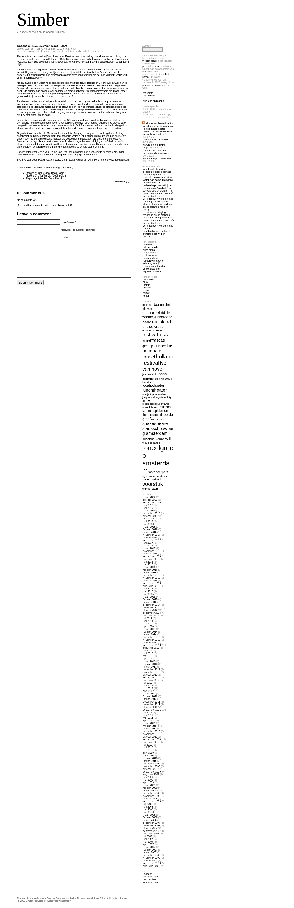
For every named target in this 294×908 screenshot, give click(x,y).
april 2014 (148, 626)
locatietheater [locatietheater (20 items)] (153, 385)
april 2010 (148, 752)
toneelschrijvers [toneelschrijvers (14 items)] (158, 472)
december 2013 (151, 637)
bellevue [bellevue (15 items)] (147, 304)
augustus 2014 (151, 615)
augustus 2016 (151, 559)
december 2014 (151, 604)
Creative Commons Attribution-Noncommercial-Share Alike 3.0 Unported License (87, 898)
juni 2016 (148, 561)
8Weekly (147, 244)
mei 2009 (148, 779)
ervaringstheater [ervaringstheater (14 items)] (152, 330)
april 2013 (148, 658)
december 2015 (151, 575)
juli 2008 (147, 804)
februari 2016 (150, 569)
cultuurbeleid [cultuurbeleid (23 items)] (153, 312)
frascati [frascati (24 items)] (158, 340)
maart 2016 (149, 567)
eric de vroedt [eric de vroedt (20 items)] (153, 327)
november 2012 (151, 672)
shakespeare (97, 51)
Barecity (67, 901)
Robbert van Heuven (153, 260)
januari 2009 (150, 790)
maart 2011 (149, 723)
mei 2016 (148, 564)
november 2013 (151, 639)
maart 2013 (149, 661)
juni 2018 (148, 521)
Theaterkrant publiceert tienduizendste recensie (156, 151)
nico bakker (149, 231)
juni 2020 (148, 505)
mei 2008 (148, 809)
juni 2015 (148, 588)
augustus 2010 (151, 742)
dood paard (46, 51)
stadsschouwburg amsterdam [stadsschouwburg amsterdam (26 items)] (158, 431)
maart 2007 (149, 847)
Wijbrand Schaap (152, 271)
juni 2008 (148, 806)
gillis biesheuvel (61, 51)
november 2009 (151, 766)
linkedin (147, 287)
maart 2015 (149, 596)
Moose (146, 71)
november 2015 (151, 577)
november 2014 (151, 607)
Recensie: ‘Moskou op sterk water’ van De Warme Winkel (158, 178)
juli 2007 (147, 836)
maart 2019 (149, 510)
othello (86, 51)
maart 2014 (149, 629)
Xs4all (146, 295)
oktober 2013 (150, 642)
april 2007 (148, 844)
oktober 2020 (150, 499)
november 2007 (151, 825)
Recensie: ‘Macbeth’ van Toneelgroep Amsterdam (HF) (158, 189)
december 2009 (151, 763)
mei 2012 (148, 688)
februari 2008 (150, 817)
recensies (29, 49)
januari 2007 (150, 852)
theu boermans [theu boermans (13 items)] (151, 442)
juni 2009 (148, 777)
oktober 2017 (150, 537)
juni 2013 (148, 653)
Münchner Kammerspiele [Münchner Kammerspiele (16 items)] (157, 409)
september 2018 (152, 518)
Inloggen (147, 874)
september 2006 (152, 863)
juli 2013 (147, 650)
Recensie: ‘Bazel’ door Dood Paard (45, 173)
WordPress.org (151, 882)
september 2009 (152, 771)
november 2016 (151, 551)
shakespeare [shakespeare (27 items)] (155, 423)
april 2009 (148, 782)
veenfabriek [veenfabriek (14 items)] (160, 476)
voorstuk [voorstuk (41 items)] (152, 484)
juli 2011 (147, 712)
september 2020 (152, 502)
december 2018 (151, 513)
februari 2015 (150, 599)
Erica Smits (149, 250)
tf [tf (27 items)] (170, 438)
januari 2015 (150, 602)
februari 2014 (150, 631)
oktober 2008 (150, 798)
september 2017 (152, 540)
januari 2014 (150, 634)
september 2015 (152, 583)
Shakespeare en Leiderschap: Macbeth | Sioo (158, 184)
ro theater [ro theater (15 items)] (157, 419)
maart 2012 (149, 693)
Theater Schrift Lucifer (154, 266)
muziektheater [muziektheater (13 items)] (150, 407)
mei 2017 (148, 545)
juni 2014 (148, 621)
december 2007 (151, 822)
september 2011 (152, 709)
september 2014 (152, 612)
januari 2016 (150, 572)
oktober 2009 (150, 769)
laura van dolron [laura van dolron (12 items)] (163, 378)
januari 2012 (150, 699)
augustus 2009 (151, 774)
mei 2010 (148, 750)
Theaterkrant (149, 60)
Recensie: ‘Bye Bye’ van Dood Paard (42, 46)
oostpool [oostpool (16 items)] (156, 415)
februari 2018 (150, 529)
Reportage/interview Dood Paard (44, 178)
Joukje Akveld (150, 252)
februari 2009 (150, 787)
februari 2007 (150, 849)
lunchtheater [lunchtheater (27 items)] (154, 390)
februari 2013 (150, 664)
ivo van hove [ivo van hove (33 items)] (154, 366)
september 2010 (152, 739)
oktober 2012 (150, 674)
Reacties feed (150, 879)
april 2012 (148, 691)
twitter (146, 293)
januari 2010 (150, 761)
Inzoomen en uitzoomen (156, 139)
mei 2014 (148, 623)
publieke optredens (153, 101)
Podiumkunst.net (151, 66)
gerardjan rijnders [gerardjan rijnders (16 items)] (154, 346)
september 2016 (152, 556)
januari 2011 (150, 728)
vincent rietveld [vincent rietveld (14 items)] (151, 479)
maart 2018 (149, 526)
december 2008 (151, 793)
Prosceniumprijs (151, 85)
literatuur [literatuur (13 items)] (147, 381)
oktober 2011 (150, 707)
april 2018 (148, 524)
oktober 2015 (150, 580)
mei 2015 (148, 591)
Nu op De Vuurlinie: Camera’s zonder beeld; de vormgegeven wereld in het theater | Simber (158, 197)
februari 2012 (150, 696)
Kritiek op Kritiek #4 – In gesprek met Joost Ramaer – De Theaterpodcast (158, 172)
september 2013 (152, 645)
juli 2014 (147, 618)
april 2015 (148, 594)
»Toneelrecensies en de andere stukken (41, 32)
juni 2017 (148, 542)
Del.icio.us (148, 279)
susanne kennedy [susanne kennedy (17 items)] (155, 439)
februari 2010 (150, 758)
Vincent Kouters (151, 268)
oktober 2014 (150, 610)
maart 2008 (149, 814)
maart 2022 (149, 497)
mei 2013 (148, 656)
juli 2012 (147, 682)
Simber (43, 19)
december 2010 (151, 731)
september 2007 (152, 830)
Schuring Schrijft (151, 263)
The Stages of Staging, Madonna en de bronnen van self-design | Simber (156, 215)
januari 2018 (150, 532)
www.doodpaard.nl (118, 159)
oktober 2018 (150, 516)
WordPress (52, 901)
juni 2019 (148, 507)
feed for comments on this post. (37, 205)
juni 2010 (148, 747)
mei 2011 (148, 717)
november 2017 (151, 534)
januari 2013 (150, 666)
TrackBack (66, 205)
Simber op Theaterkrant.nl (159, 123)
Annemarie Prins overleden (157, 158)
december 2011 (151, 701)
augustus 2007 (151, 833)
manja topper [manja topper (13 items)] (150, 394)
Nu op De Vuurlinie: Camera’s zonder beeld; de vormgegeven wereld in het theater (158, 224)
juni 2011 (148, 715)
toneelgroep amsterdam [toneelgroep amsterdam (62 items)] (157, 459)
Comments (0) (121, 181)
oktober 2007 (150, 828)
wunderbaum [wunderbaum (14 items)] (150, 488)
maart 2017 (149, 548)
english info (149, 95)
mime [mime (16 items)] (146, 400)
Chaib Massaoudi (30, 51)
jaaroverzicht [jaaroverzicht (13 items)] (149, 374)
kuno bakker (76, 51)
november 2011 (151, 704)
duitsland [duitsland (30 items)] (161, 321)
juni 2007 (148, 839)
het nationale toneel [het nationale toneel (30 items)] (158, 351)
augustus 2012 (151, 680)
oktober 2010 (150, 736)
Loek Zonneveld (151, 255)
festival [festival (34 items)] (150, 335)
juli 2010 (147, 744)
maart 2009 (149, 785)
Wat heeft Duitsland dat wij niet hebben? (156, 234)
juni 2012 (148, 685)
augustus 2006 (151, 865)
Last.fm (146, 285)
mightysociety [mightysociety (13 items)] (163, 397)
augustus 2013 (151, 647)
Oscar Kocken (150, 258)
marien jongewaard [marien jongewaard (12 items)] (154, 396)
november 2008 (151, 795)
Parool (20, 49)
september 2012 (152, 677)
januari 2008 (150, 820)
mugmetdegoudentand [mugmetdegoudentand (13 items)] (155, 403)
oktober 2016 (150, 553)
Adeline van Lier (151, 247)
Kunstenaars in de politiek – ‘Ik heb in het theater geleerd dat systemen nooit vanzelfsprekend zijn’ (158, 130)
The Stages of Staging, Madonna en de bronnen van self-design (158, 205)
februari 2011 (150, 726)
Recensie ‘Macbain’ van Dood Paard (46, 175)
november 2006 (151, 857)
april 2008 (148, 812)
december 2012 (151, 669)
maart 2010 (149, 755)
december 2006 (151, 855)
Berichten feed (151, 876)
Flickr (145, 282)
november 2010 (151, 734)
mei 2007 (148, 841)
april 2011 (148, 720)
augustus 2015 (151, 586)
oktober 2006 (150, 860)
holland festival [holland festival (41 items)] (157, 360)
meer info (148, 93)
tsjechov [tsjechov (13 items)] (147, 476)
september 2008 (152, 801)
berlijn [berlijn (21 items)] (159, 304)
